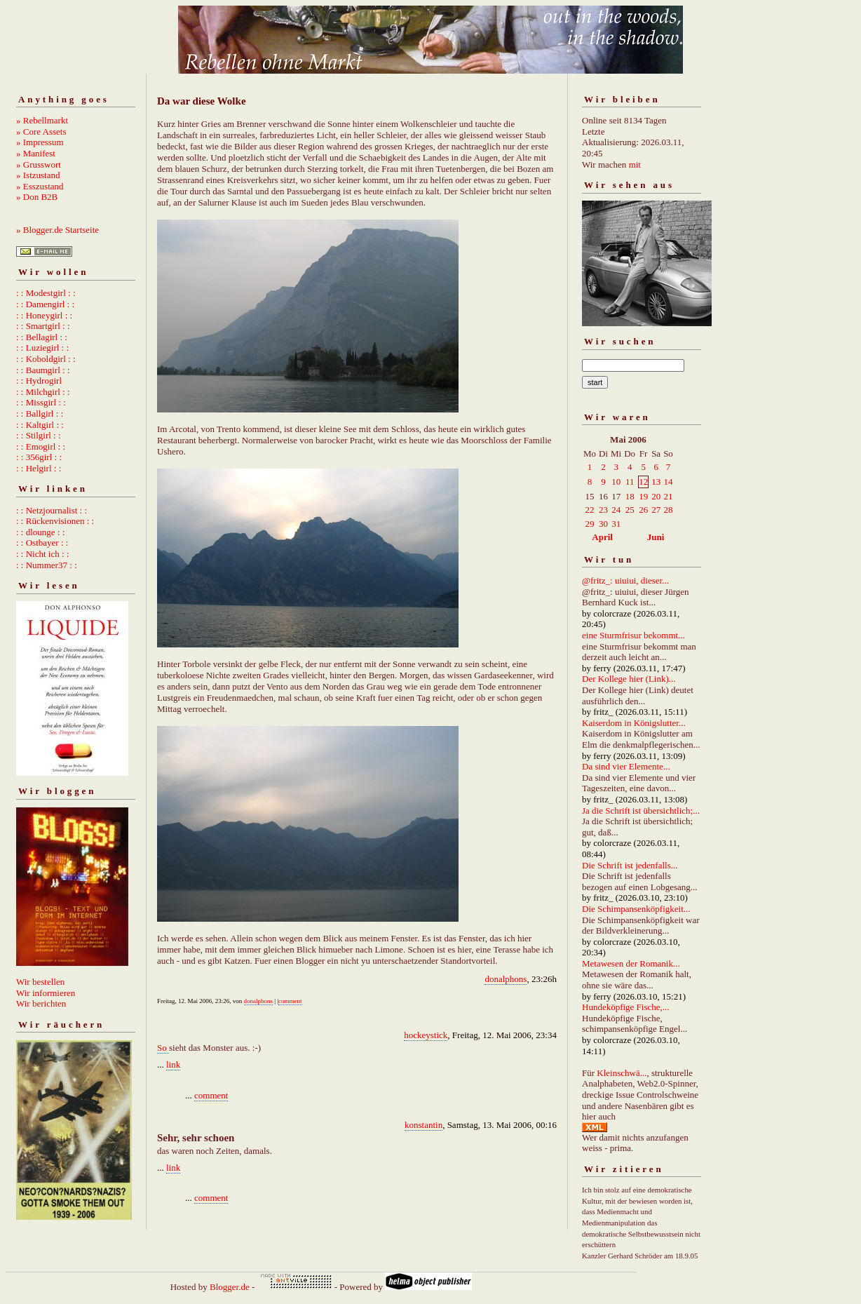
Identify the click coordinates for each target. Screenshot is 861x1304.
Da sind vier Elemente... (626, 766)
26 (643, 509)
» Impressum (40, 142)
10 (616, 481)
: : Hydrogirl (39, 380)
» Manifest (35, 153)
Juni (656, 537)
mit (635, 164)
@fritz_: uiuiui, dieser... (625, 580)
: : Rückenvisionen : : (55, 521)
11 (630, 481)
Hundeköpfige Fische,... (626, 1007)
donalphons (505, 979)
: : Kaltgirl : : (40, 424)
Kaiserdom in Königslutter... (634, 723)
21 (667, 496)
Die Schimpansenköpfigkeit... (636, 908)
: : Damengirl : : (45, 304)
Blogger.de (230, 1287)
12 (643, 481)
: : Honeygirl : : (44, 315)
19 (643, 496)
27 (655, 509)
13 (655, 481)
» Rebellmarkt (42, 120)
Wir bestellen (40, 981)
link (173, 1064)
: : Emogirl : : (40, 446)
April (602, 537)
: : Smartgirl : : (43, 326)
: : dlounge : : (40, 532)
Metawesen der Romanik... (631, 963)
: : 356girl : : (39, 457)
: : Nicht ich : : (42, 554)
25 (630, 509)
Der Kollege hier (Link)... (629, 678)
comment (290, 1000)
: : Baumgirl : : (43, 370)
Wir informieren (45, 993)
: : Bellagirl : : (41, 337)
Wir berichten (41, 1003)
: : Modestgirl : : (46, 293)
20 (655, 496)
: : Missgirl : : (41, 402)
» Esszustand (40, 186)
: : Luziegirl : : (42, 347)
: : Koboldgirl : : (46, 359)
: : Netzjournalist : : (51, 510)
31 (616, 523)
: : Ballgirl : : (39, 413)
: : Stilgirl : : (38, 435)
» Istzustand (38, 175)
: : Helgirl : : (38, 468)
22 (590, 509)
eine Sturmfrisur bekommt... (633, 635)
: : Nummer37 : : (46, 565)
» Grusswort (38, 164)
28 (667, 509)
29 (590, 523)
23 (603, 509)
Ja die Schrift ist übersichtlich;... (641, 810)
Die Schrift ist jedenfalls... (629, 865)
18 (630, 496)
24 (616, 509)
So (163, 1047)
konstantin (423, 1125)
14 (667, 481)
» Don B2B (36, 196)
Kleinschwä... (621, 1073)
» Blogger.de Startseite (57, 229)
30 (603, 523)
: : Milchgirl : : (43, 392)
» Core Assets (41, 131)
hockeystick (425, 1035)
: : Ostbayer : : (42, 542)
